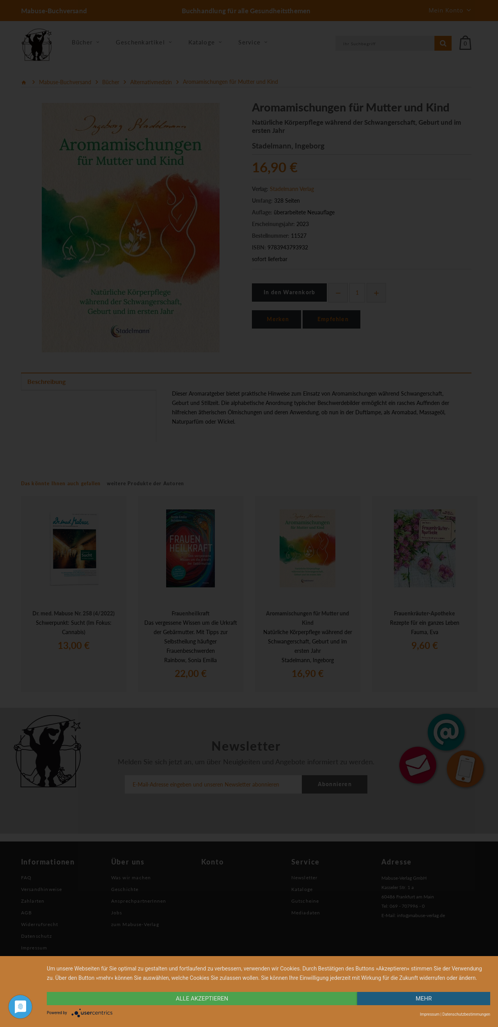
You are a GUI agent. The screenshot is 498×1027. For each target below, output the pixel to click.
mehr (424, 998)
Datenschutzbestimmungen (466, 1014)
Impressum (430, 1014)
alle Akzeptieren (202, 998)
